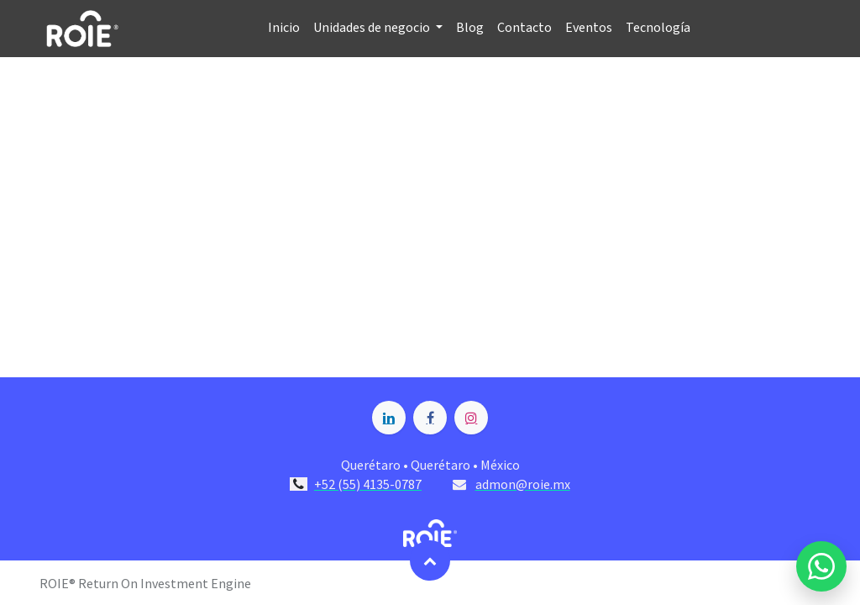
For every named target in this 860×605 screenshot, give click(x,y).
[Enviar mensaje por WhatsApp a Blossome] (821, 566)
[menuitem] (284, 28)
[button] (430, 560)
